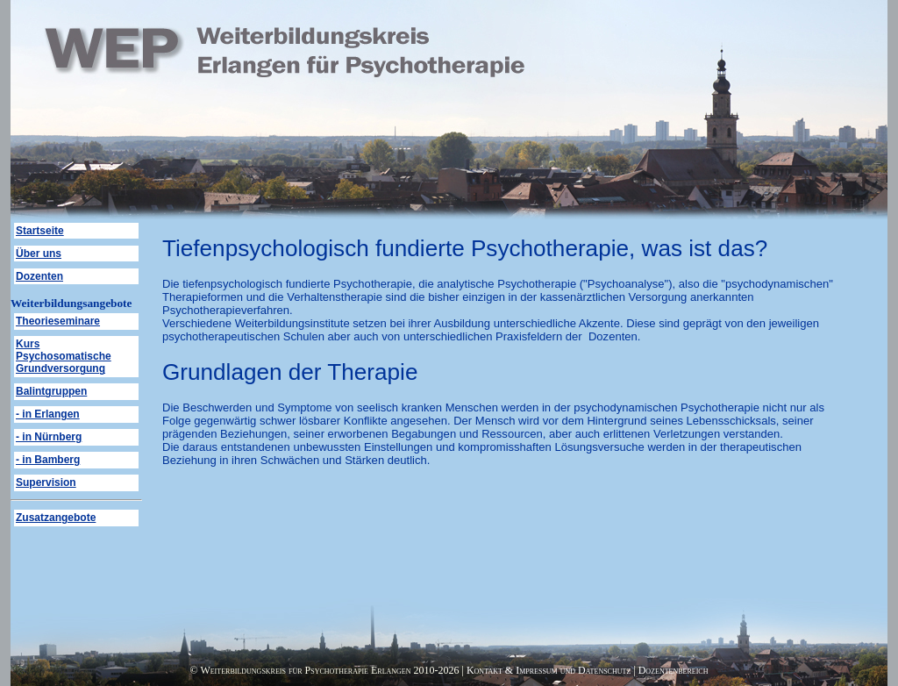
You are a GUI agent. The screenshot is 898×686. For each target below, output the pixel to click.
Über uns (38, 253)
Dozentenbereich (673, 670)
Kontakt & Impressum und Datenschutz (549, 670)
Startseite (40, 231)
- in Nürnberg (49, 437)
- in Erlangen (48, 414)
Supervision (46, 482)
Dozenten (39, 276)
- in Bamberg (48, 460)
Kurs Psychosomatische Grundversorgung (63, 356)
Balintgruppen (51, 391)
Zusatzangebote (56, 517)
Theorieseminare (58, 321)
